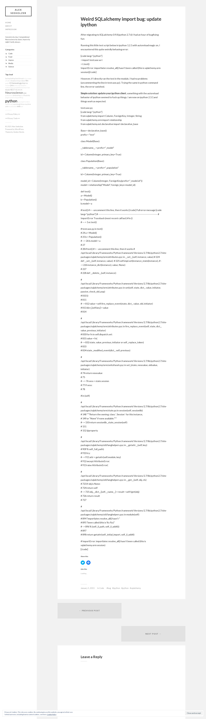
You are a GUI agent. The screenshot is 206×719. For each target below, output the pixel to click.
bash (17, 79)
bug (109, 588)
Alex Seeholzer (18, 11)
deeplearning (15, 81)
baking (13, 79)
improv (25, 83)
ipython (116, 588)
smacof (7, 104)
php (22, 95)
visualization (13, 106)
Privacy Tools (12, 118)
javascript (17, 85)
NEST (12, 90)
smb (11, 104)
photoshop (16, 96)
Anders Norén (18, 132)
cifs (26, 79)
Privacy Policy (13, 114)
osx (24, 93)
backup (7, 79)
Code (10, 54)
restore (27, 102)
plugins (7, 98)
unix (6, 107)
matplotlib (17, 88)
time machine (26, 104)
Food (10, 57)
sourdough (17, 104)
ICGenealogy (15, 83)
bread (21, 79)
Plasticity (27, 96)
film (26, 81)
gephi (7, 83)
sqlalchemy (136, 588)
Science (11, 67)
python (11, 101)
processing (13, 98)
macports (23, 85)
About (8, 26)
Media (10, 63)
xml (22, 106)
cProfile (7, 81)
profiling (20, 98)
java (12, 85)
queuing (20, 102)
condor (29, 79)
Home (8, 23)
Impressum (11, 29)
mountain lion (25, 88)
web (18, 106)
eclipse (22, 81)
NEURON (18, 90)
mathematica (9, 88)
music (7, 90)
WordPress (19, 129)
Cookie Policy (51, 714)
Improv (11, 60)
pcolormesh (9, 95)
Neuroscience (14, 92)
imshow (7, 85)
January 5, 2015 (88, 588)
